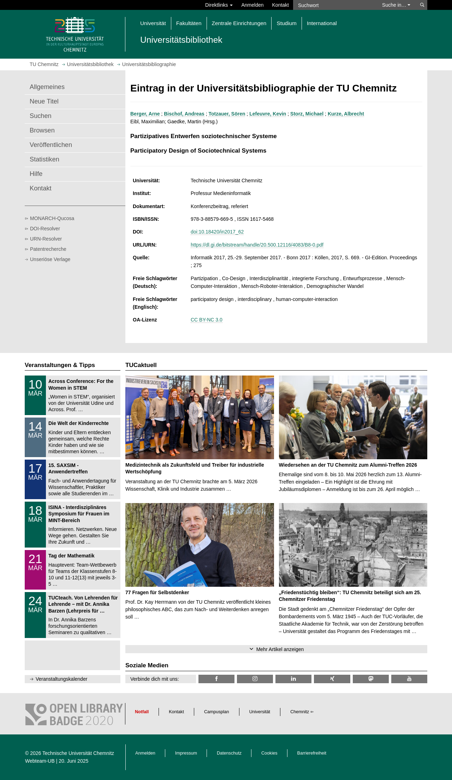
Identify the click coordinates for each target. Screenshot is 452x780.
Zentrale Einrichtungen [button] (239, 23)
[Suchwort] (334, 5)
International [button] (322, 23)
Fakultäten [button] (189, 23)
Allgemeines (47, 86)
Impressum (186, 753)
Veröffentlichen (51, 144)
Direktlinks (219, 5)
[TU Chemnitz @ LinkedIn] (293, 679)
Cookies (269, 753)
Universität (259, 711)
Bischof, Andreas (184, 114)
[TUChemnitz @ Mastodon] (371, 679)
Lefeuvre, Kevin (267, 114)
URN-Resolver (46, 239)
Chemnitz (299, 711)
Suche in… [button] (396, 5)
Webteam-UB (40, 761)
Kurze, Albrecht (346, 114)
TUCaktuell (141, 365)
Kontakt (280, 5)
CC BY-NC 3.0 (206, 320)
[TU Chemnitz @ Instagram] (255, 679)
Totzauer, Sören (226, 114)
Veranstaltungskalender (61, 679)
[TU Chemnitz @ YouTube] (409, 679)
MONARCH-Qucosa (52, 218)
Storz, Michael (306, 114)
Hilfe (36, 173)
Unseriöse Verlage (50, 259)
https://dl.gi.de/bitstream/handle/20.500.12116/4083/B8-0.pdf (257, 245)
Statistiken (44, 159)
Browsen (42, 130)
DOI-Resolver (45, 228)
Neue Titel (44, 101)
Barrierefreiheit (312, 753)
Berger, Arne (145, 114)
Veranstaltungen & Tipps (60, 365)
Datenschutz (229, 753)
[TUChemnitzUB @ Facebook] (216, 679)
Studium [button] (286, 23)
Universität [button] (153, 23)
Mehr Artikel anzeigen (280, 649)
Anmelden (252, 5)
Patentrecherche (48, 249)
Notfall (142, 711)
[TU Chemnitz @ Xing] (332, 679)
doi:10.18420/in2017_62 (217, 232)
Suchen (41, 115)
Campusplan (216, 711)
